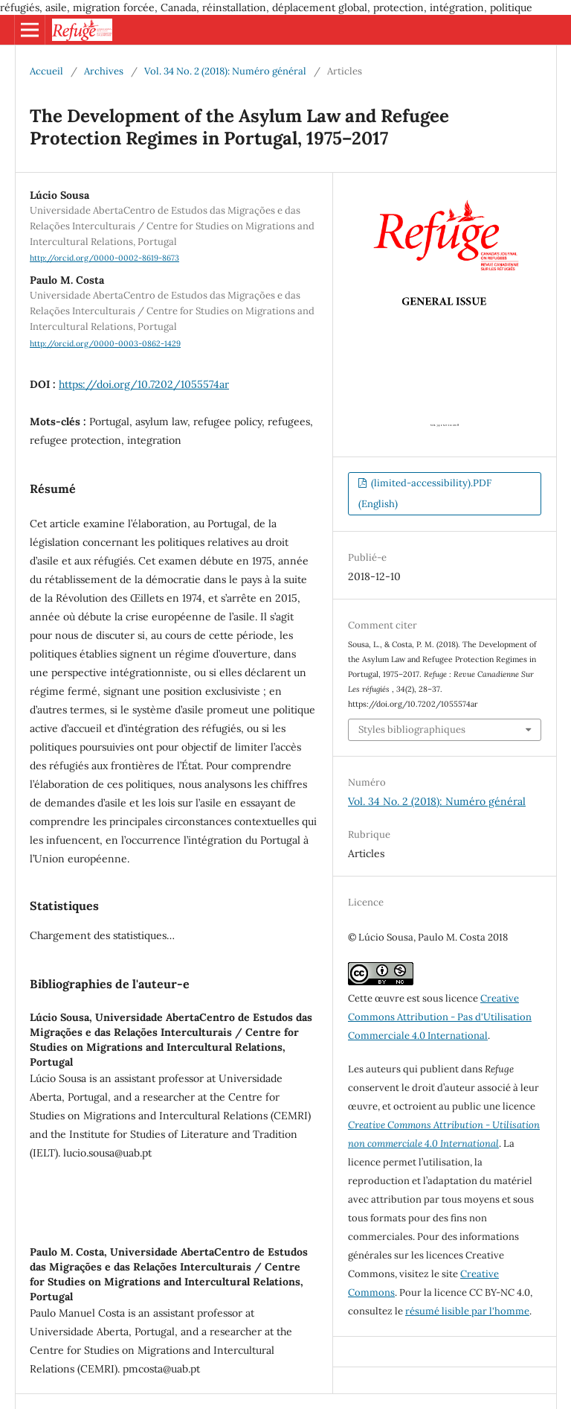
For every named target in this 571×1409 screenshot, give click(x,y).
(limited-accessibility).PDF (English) (424, 493)
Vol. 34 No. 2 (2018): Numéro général (225, 71)
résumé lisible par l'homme (467, 1311)
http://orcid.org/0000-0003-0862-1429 (105, 343)
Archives (103, 71)
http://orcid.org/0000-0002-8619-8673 (104, 257)
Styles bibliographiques (411, 729)
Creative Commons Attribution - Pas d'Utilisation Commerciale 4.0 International (440, 1017)
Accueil (46, 71)
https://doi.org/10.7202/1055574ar (144, 384)
